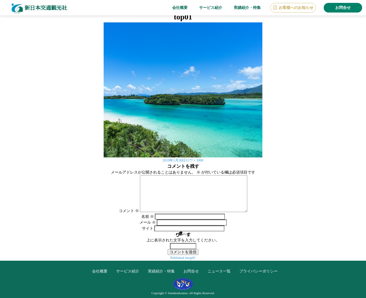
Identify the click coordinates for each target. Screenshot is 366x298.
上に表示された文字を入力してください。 (183, 240)
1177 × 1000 (195, 160)
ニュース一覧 (219, 271)
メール (147, 222)
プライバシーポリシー (258, 271)
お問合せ (343, 8)
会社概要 (180, 8)
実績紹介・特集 (247, 8)
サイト (147, 228)
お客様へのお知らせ (296, 8)
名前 (147, 216)
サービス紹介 (210, 8)
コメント (129, 211)
